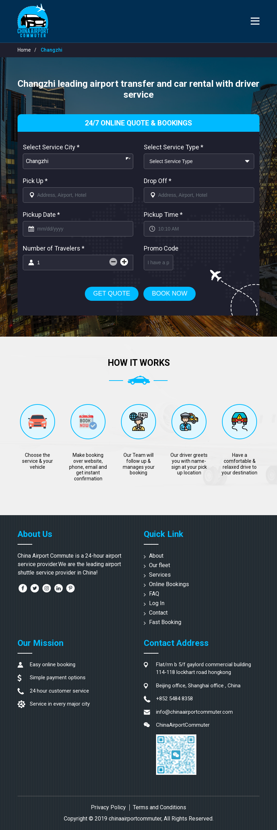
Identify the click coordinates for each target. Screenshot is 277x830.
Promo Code (161, 248)
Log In (156, 603)
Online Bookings (169, 584)
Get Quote (111, 293)
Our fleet (159, 565)
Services (160, 574)
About (156, 555)
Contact (158, 612)
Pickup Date (41, 214)
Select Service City (51, 147)
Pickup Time (163, 214)
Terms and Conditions (159, 807)
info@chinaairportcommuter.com (194, 712)
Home (24, 50)
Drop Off (157, 180)
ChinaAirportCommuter (183, 725)
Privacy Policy (108, 807)
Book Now (169, 293)
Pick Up (35, 180)
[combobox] (78, 161)
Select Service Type (173, 147)
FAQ (154, 593)
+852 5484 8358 (174, 698)
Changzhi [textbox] (37, 161)
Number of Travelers (54, 248)
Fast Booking (165, 622)
